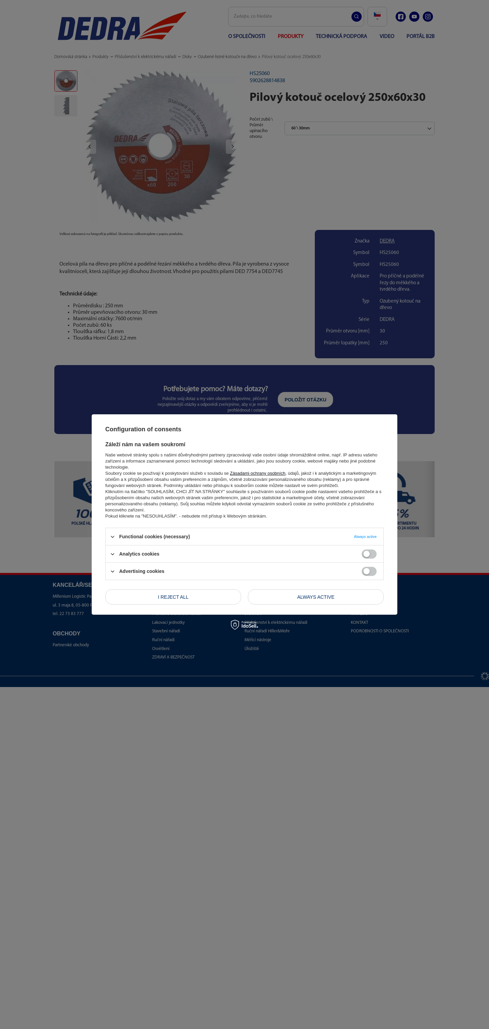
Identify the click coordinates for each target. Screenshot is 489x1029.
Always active (315, 596)
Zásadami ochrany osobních (257, 473)
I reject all (173, 596)
